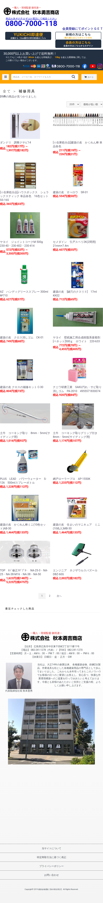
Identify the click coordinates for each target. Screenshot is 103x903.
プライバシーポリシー (51, 866)
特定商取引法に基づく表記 (51, 857)
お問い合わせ (51, 875)
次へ (59, 596)
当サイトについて (51, 848)
